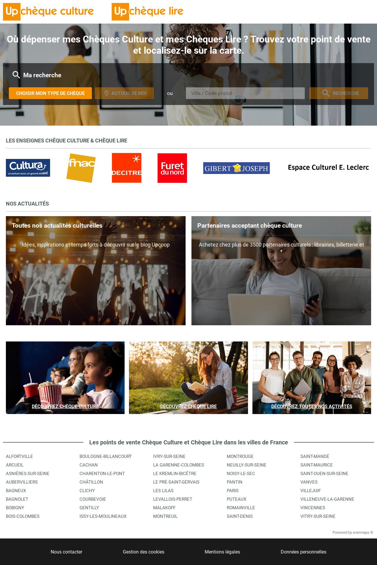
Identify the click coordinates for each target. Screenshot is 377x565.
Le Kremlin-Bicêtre (174, 473)
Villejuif (310, 490)
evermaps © (363, 532)
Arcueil (15, 465)
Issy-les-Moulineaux (103, 516)
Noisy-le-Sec (241, 473)
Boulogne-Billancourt (106, 456)
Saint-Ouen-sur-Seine (324, 473)
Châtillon (91, 482)
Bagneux (16, 490)
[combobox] (245, 93)
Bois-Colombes (22, 516)
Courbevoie (93, 499)
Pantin (234, 482)
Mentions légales (222, 552)
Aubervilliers (22, 482)
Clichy (87, 490)
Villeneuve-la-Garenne (327, 499)
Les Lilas (163, 490)
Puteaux (236, 499)
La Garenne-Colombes (178, 465)
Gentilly (89, 507)
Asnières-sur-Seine (27, 473)
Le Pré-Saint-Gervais (176, 482)
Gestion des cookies (143, 552)
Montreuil (165, 516)
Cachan (89, 465)
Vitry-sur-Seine (317, 516)
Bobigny (15, 507)
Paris (233, 490)
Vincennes (312, 507)
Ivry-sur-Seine (169, 456)
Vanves (309, 482)
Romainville (241, 507)
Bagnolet (17, 499)
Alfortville (19, 456)
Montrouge (240, 456)
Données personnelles (303, 552)
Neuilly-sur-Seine (247, 465)
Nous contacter (66, 552)
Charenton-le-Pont (102, 473)
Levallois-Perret (172, 499)
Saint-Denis (240, 516)
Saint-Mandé (314, 456)
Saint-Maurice (316, 465)
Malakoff (164, 507)
